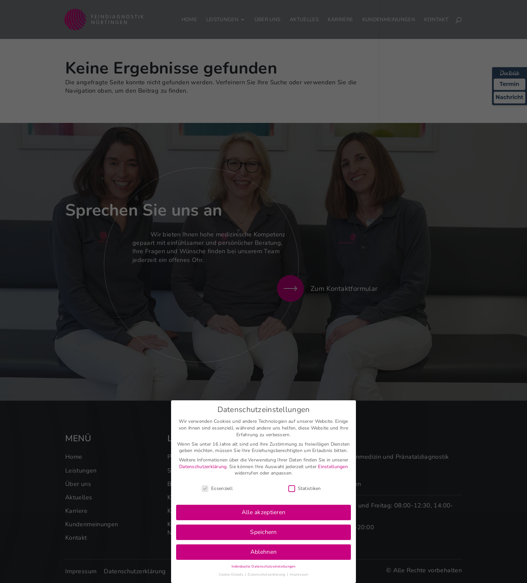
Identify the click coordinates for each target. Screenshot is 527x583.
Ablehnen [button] (263, 552)
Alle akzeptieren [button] (263, 512)
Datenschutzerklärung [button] (267, 574)
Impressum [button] (299, 574)
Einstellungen (333, 466)
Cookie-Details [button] (231, 574)
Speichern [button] (263, 532)
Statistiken (304, 488)
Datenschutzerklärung (203, 466)
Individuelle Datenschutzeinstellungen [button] (264, 566)
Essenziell (217, 488)
